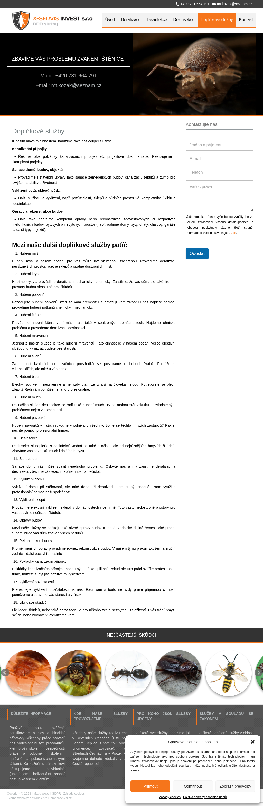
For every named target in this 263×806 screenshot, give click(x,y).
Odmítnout (193, 786)
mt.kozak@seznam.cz (76, 85)
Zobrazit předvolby (235, 786)
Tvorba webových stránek (24, 798)
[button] (252, 741)
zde (233, 233)
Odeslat (197, 253)
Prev (5, 673)
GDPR (56, 793)
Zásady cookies (170, 797)
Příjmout (150, 786)
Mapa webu (41, 793)
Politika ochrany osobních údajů (205, 797)
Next (259, 673)
